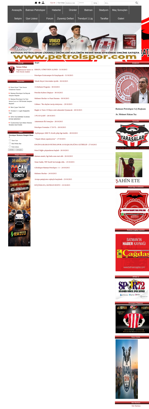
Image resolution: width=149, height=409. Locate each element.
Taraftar (104, 18)
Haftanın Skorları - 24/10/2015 (45, 173)
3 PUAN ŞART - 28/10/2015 (44, 116)
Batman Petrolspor (35, 10)
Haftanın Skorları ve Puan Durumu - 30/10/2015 (51, 98)
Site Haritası (136, 406)
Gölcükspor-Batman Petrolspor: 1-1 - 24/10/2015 (52, 168)
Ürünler (73, 10)
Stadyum (103, 10)
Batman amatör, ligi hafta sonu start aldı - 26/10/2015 (53, 156)
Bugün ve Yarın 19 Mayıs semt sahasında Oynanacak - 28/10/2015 (58, 110)
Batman (88, 10)
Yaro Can (13, 140)
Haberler (56, 10)
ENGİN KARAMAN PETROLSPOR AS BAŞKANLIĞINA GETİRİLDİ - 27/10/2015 (65, 145)
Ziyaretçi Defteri (65, 18)
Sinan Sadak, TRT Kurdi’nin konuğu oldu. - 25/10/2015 (54, 162)
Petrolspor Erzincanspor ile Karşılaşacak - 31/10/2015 (53, 75)
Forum (49, 18)
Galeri (121, 18)
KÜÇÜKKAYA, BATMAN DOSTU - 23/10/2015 (52, 185)
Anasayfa (17, 10)
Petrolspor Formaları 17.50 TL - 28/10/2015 (50, 127)
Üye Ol (52, 3)
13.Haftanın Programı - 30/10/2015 (47, 87)
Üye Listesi (31, 18)
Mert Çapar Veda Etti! (18, 107)
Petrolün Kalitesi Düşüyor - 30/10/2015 (48, 93)
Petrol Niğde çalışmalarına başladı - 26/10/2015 (51, 150)
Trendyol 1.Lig (85, 18)
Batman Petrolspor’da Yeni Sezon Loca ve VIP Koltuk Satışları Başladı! (20, 101)
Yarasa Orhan (21, 67)
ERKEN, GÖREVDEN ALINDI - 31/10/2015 (50, 69)
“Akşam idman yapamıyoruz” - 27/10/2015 (49, 139)
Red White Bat (15, 143)
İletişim (18, 18)
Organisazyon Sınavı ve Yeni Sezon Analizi (24, 71)
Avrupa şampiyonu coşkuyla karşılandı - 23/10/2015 (53, 179)
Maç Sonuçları (119, 10)
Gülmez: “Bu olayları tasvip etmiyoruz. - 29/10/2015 (53, 104)
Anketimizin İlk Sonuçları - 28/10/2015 (48, 121)
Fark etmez (14, 147)
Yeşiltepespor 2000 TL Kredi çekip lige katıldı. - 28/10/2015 (56, 133)
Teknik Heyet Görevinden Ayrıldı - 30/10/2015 (51, 81)
